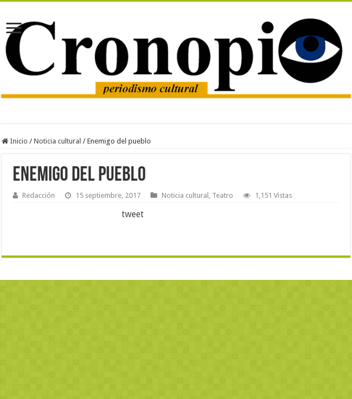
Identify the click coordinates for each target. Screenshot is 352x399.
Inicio (15, 141)
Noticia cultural (57, 141)
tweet (133, 214)
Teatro (222, 195)
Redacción (38, 195)
